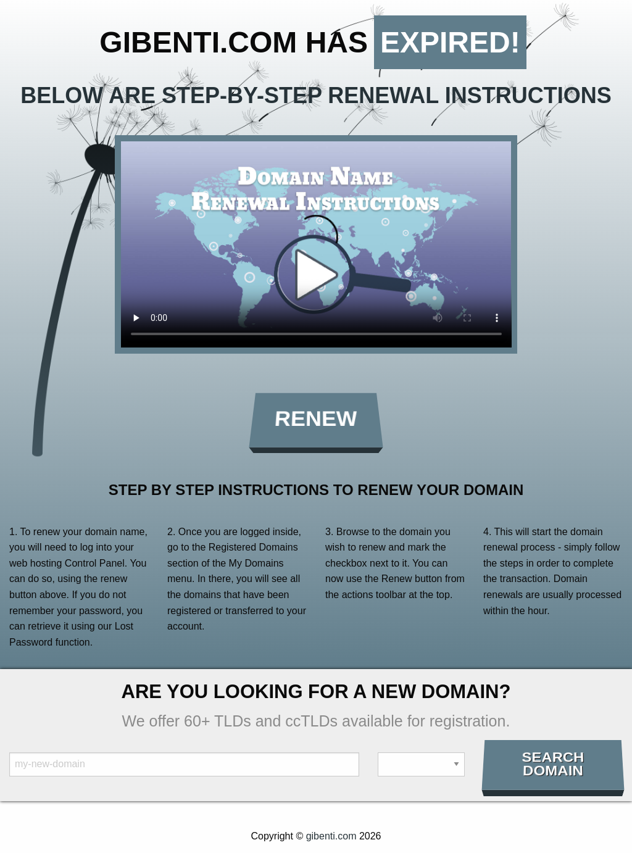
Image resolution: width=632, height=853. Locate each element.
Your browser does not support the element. (316, 244)
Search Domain (553, 764)
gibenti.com (331, 836)
